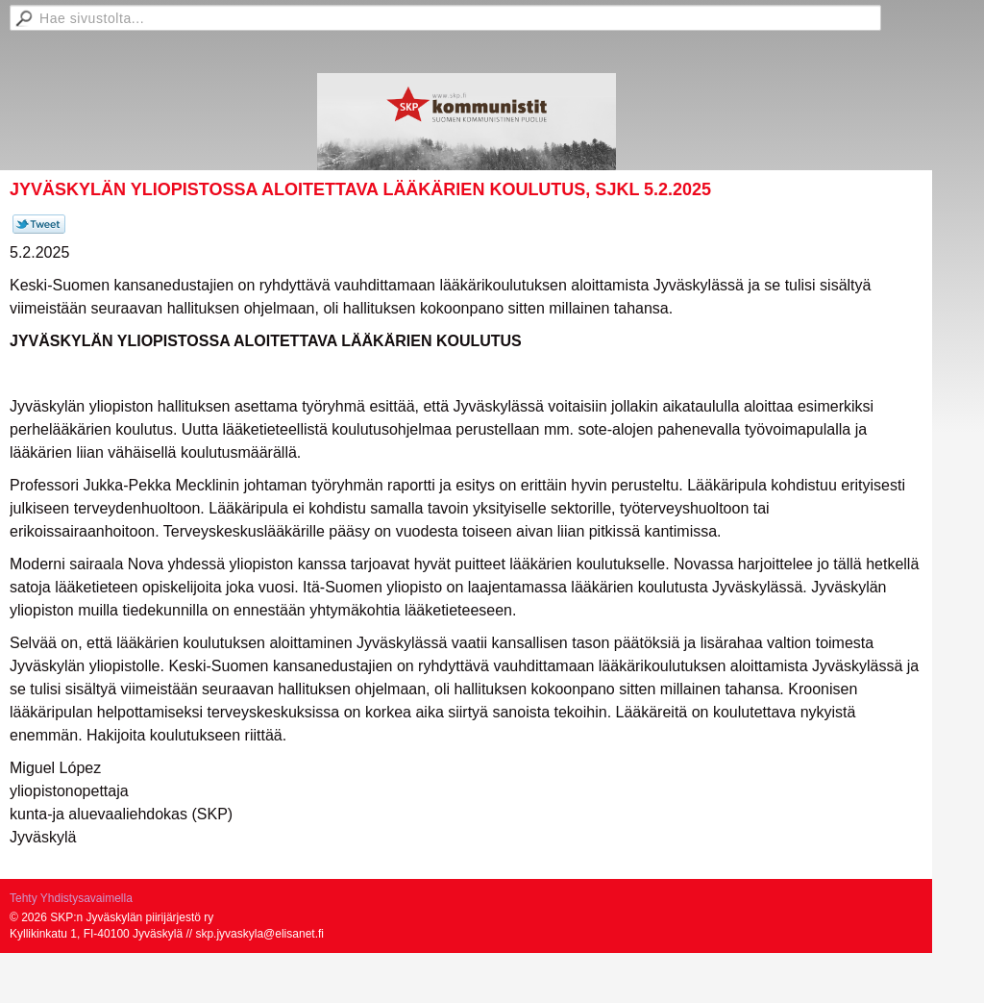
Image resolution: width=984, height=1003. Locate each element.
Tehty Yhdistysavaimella (71, 898)
